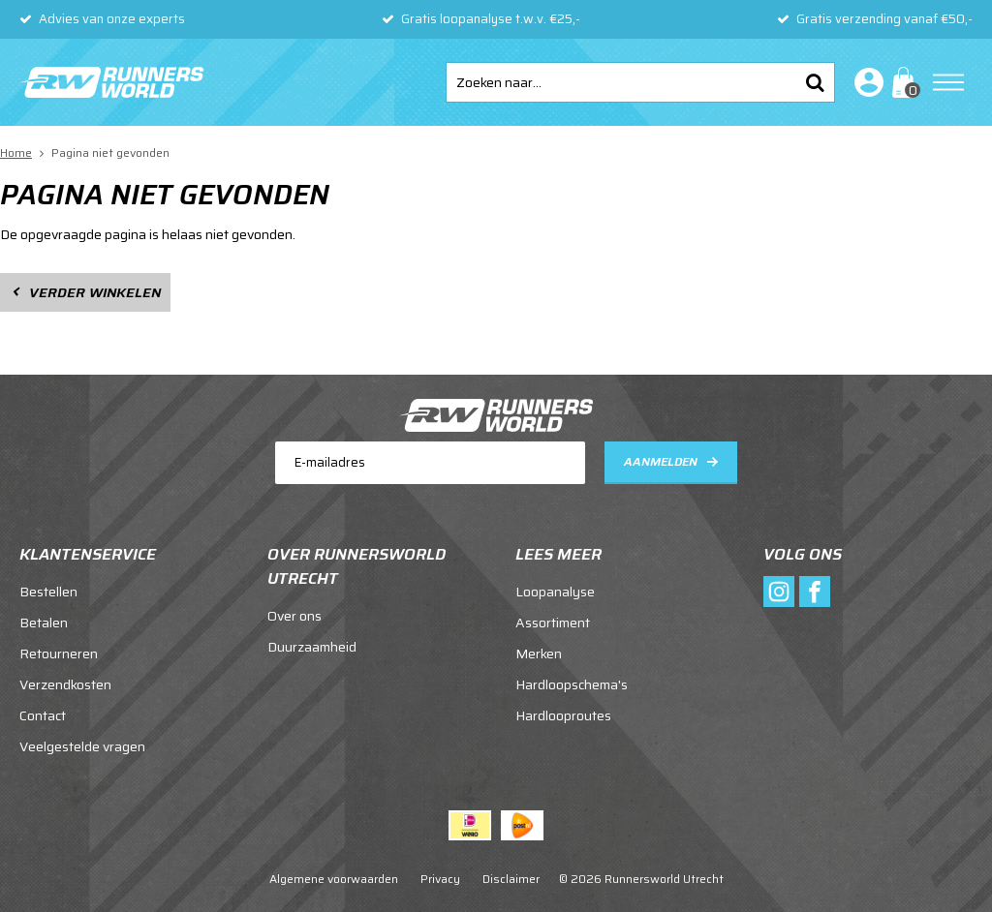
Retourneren (58, 653)
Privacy (440, 878)
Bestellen (48, 591)
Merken (538, 653)
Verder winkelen (95, 292)
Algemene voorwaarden (333, 878)
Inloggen (865, 82)
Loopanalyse (555, 591)
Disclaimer (511, 878)
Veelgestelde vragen (82, 746)
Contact (42, 715)
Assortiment (552, 622)
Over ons (294, 615)
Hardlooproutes (563, 715)
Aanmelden (661, 461)
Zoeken (814, 82)
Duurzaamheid (311, 646)
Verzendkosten (65, 684)
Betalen (43, 622)
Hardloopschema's (571, 684)
